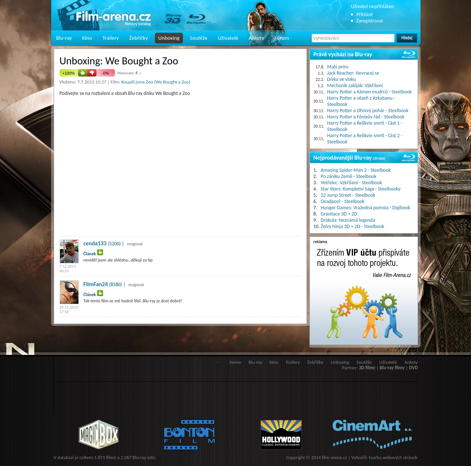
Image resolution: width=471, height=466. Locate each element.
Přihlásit (365, 14)
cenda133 (95, 243)
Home (235, 362)
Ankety (256, 38)
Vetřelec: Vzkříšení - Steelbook (351, 182)
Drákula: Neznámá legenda (348, 220)
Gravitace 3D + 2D (339, 214)
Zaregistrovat (370, 21)
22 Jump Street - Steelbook (348, 195)
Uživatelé (228, 38)
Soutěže (199, 38)
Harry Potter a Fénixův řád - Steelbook (365, 117)
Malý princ (338, 67)
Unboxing (169, 38)
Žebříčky (138, 38)
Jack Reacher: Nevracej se (353, 73)
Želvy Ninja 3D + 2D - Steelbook (353, 226)
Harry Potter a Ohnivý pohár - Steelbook (367, 110)
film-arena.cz (334, 457)
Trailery (110, 38)
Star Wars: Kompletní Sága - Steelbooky (361, 189)
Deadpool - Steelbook (343, 201)
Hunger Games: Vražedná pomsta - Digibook (365, 207)
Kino (87, 38)
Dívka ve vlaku (341, 79)
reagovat (135, 243)
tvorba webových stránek (393, 457)
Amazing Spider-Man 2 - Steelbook (356, 170)
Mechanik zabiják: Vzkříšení (355, 85)
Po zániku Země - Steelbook (348, 176)
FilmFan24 (96, 284)
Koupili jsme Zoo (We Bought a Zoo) (155, 82)
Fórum (282, 38)
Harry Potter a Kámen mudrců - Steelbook (369, 92)
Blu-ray (64, 38)
